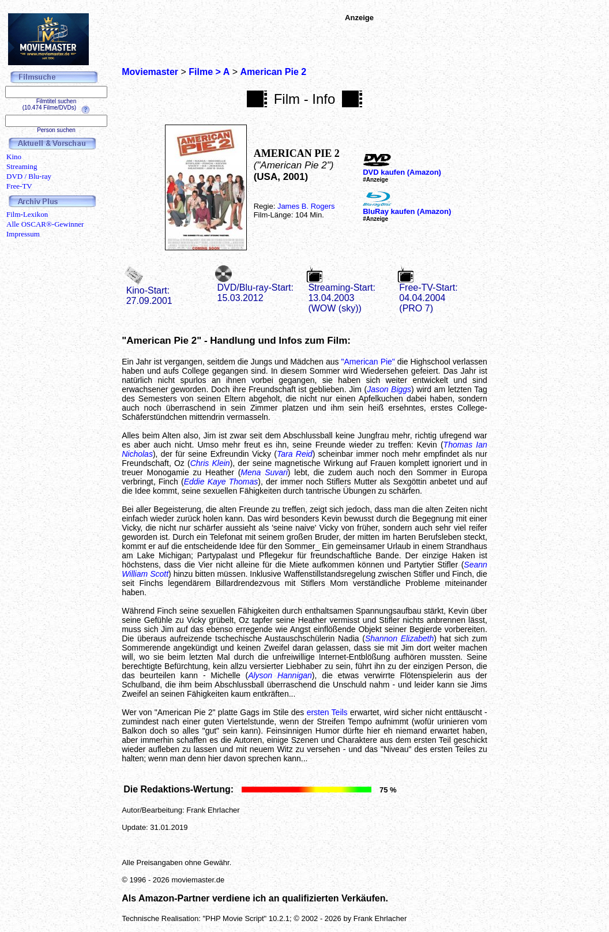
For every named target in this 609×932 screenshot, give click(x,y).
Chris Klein (210, 463)
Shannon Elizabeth (399, 638)
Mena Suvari (264, 472)
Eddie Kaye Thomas (221, 481)
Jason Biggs (389, 389)
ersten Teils (327, 712)
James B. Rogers (306, 206)
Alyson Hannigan (280, 675)
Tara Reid (295, 454)
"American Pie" (368, 361)
